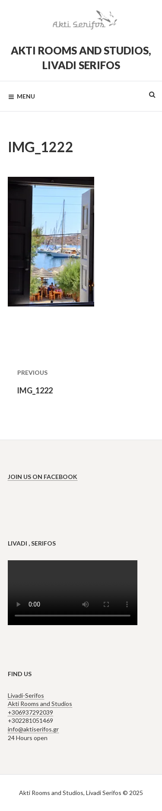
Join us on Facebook (42, 476)
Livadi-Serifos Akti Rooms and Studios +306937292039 (40, 704)
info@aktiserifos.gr (33, 729)
